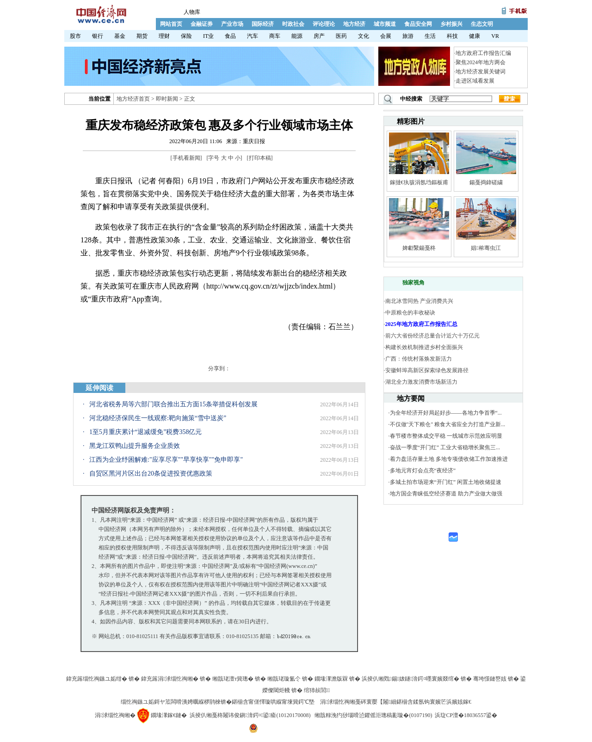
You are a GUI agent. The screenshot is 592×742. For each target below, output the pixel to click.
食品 (230, 36)
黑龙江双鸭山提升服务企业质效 (134, 445)
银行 (97, 36)
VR (495, 36)
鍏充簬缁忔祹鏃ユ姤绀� (96, 679)
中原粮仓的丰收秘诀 (410, 312)
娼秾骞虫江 (485, 248)
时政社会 (293, 24)
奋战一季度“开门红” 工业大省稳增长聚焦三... (445, 447)
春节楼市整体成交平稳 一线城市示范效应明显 (446, 436)
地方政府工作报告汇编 (483, 53)
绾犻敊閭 (317, 690)
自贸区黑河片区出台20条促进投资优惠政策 (150, 473)
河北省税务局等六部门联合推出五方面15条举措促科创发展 (173, 404)
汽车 (252, 36)
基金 (119, 36)
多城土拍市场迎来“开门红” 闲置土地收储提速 (446, 482)
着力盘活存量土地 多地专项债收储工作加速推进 (449, 459)
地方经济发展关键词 (481, 71)
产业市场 (232, 24)
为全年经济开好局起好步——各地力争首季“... (446, 413)
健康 (474, 36)
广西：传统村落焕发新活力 (418, 359)
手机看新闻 (186, 158)
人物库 (192, 12)
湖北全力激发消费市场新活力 (421, 382)
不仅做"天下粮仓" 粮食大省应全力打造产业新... (448, 424)
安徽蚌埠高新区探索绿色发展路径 (427, 370)
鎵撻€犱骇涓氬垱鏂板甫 (419, 182)
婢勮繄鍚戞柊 (419, 248)
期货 (142, 36)
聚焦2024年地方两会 (481, 62)
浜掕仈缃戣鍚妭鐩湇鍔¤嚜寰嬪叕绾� (410, 679)
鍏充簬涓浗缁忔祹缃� (169, 679)
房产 (319, 36)
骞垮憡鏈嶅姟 (489, 679)
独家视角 (413, 282)
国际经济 (263, 24)
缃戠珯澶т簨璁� (232, 679)
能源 (296, 36)
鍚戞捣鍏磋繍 (486, 182)
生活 (430, 36)
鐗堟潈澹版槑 (331, 679)
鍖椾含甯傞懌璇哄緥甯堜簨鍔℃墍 (273, 702)
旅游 (407, 36)
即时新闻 (167, 99)
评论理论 (324, 24)
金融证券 (202, 24)
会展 (385, 36)
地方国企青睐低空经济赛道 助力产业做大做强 (446, 493)
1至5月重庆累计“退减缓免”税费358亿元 (145, 431)
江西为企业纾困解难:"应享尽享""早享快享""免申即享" (166, 459)
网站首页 (171, 24)
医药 (341, 36)
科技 (452, 36)
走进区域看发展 (475, 81)
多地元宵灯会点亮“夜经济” (423, 470)
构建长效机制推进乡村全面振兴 (424, 347)
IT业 (208, 36)
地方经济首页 (133, 99)
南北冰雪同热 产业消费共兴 (419, 301)
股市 (75, 36)
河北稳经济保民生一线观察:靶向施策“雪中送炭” (157, 418)
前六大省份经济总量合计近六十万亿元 (432, 335)
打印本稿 (260, 158)
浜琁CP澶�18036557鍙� (466, 715)
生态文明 (482, 24)
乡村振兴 (451, 24)
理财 (164, 36)
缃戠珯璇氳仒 (284, 679)
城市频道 (385, 24)
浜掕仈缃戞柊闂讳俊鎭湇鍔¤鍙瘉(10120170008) (250, 715)
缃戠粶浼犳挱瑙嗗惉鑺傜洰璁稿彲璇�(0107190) (373, 715)
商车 (274, 36)
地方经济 (354, 24)
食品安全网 (418, 24)
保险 (186, 36)
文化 (363, 36)
